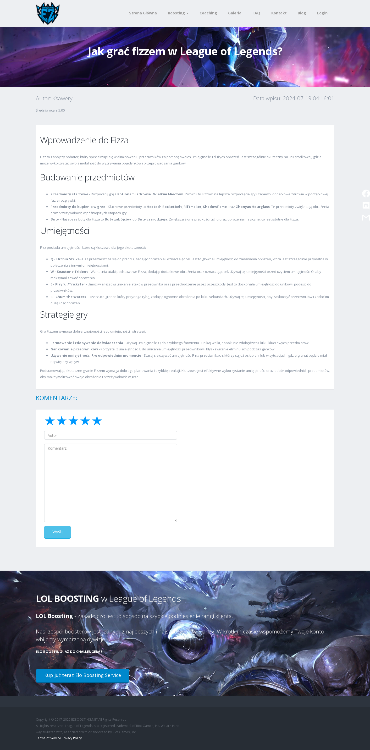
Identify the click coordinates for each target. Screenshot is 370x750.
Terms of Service (48, 738)
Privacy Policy (72, 738)
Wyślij (57, 531)
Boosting (178, 12)
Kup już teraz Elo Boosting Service (82, 675)
